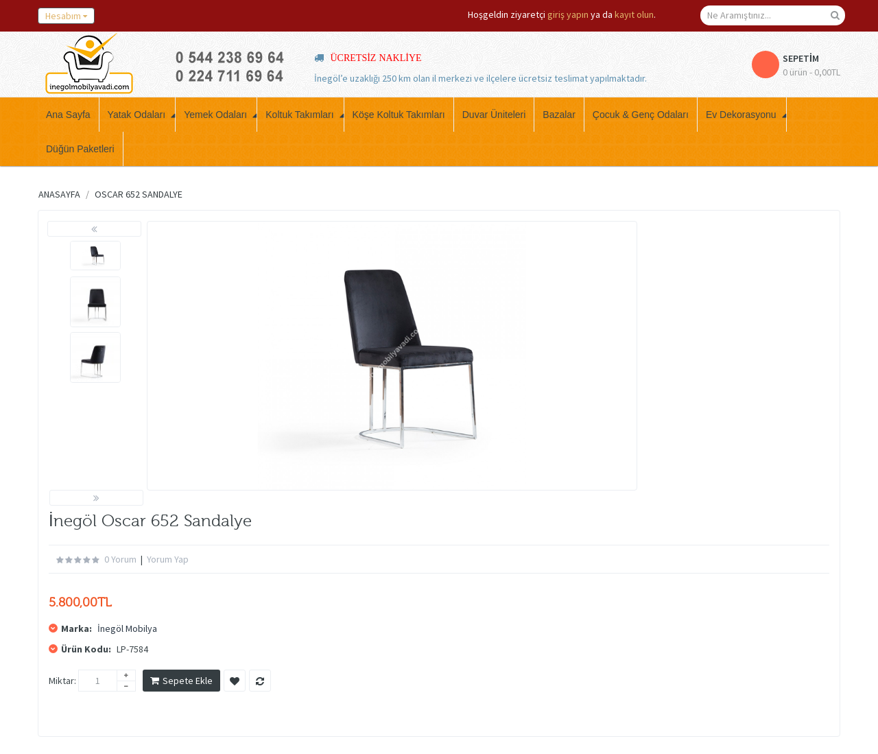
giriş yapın (568, 14)
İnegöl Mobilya (127, 628)
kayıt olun (634, 14)
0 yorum (120, 559)
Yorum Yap (168, 559)
